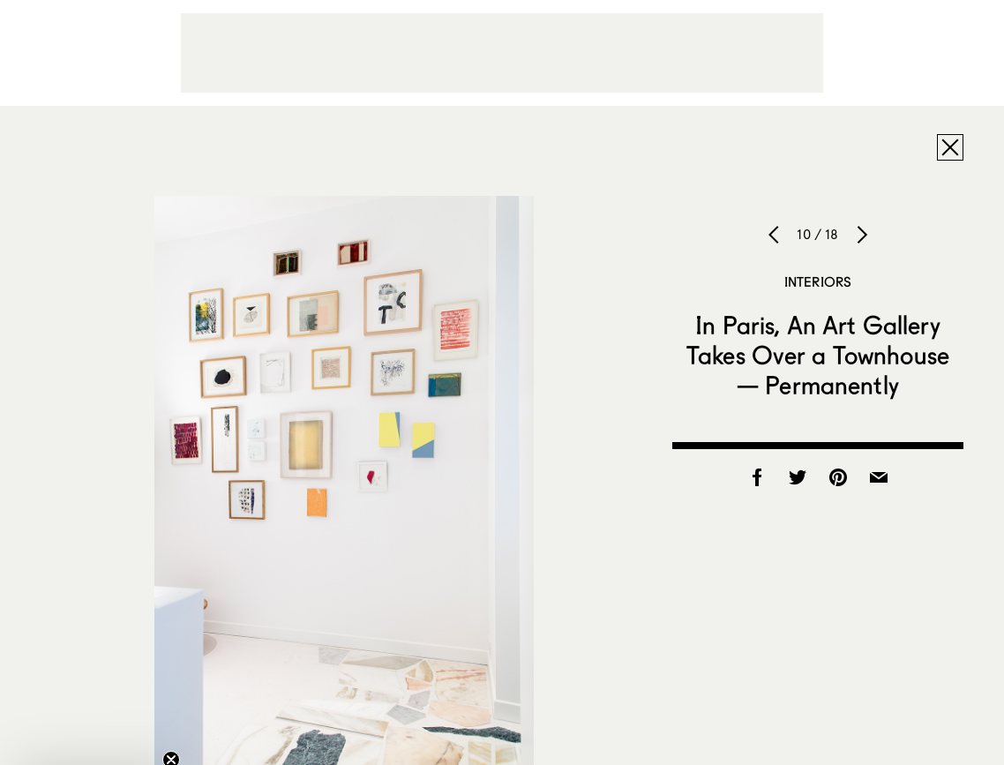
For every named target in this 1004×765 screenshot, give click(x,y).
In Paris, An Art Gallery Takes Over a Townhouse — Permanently (817, 355)
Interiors (817, 281)
